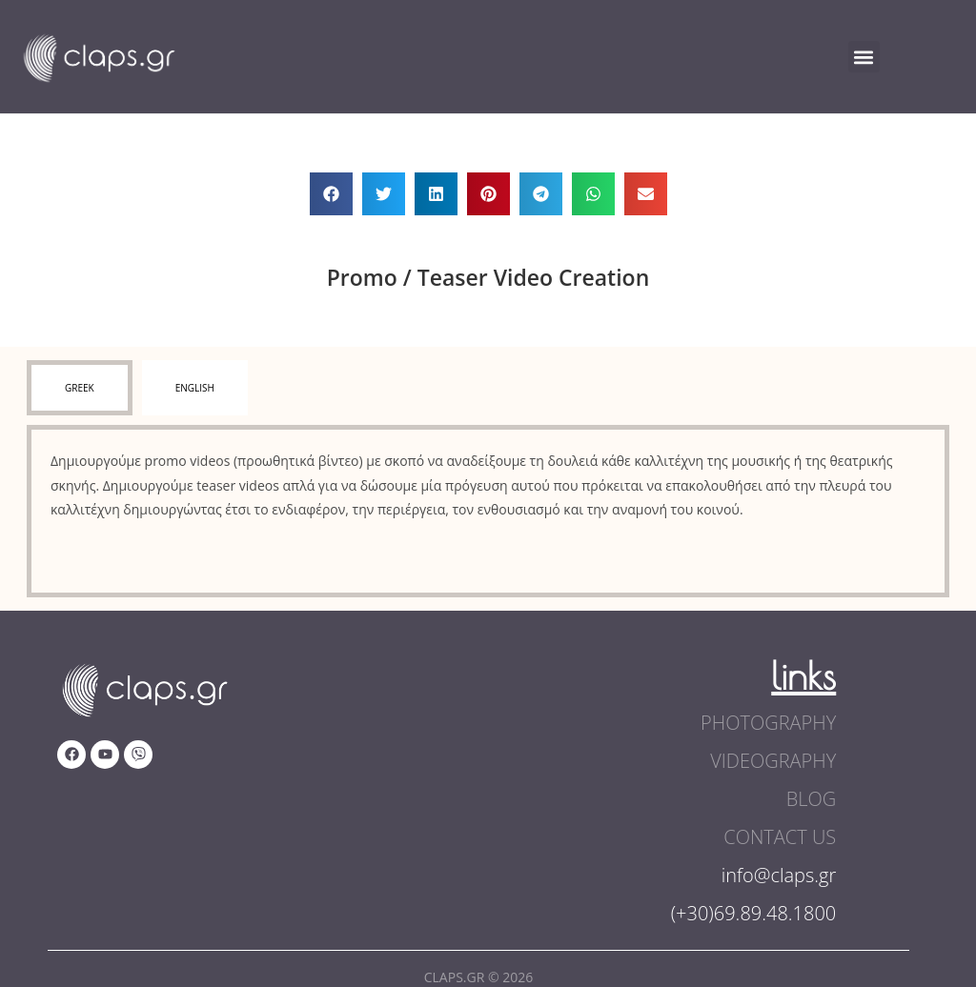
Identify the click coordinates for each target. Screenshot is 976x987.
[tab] (79, 387)
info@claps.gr (779, 875)
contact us (779, 837)
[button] (864, 56)
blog (811, 799)
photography (768, 722)
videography (773, 761)
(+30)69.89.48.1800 (754, 913)
